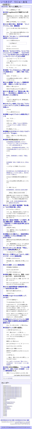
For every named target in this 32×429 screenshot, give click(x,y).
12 (10, 385)
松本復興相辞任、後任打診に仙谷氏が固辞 (17, 189)
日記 (6, 12)
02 (7, 387)
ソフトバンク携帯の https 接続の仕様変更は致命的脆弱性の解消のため (16, 321)
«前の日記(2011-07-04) (6, 420)
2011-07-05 (4, 6)
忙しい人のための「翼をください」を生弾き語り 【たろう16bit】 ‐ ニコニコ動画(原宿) (17, 363)
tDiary (8, 421)
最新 (13, 420)
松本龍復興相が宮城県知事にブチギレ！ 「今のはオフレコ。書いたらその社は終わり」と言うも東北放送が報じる (17, 143)
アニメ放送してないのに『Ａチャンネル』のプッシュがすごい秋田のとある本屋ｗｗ (16, 105)
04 (6, 385)
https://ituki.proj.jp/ (12, 427)
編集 (28, 420)
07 (14, 387)
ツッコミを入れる (8, 378)
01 (6, 387)
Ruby (16, 423)
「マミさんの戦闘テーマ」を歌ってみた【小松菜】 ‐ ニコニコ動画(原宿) (16, 368)
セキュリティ (13, 319)
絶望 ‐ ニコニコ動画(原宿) (16, 265)
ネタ (6, 24)
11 (8, 385)
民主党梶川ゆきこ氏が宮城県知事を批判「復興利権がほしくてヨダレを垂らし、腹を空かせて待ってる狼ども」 (17, 172)
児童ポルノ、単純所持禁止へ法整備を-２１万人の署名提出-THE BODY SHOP (16, 235)
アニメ (11, 327)
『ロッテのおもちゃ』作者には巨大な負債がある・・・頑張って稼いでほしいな (16, 71)
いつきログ (6, 2)
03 (8, 387)
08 (15, 387)
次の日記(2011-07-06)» (20, 420)
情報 (6, 114)
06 (12, 387)
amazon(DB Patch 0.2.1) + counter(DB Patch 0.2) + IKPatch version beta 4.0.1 (22, 422)
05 (11, 387)
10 (7, 385)
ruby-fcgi (28, 423)
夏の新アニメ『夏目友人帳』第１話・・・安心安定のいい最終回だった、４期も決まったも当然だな (16, 93)
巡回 (6, 70)
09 (16, 387)
